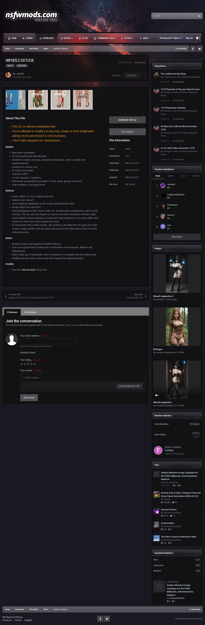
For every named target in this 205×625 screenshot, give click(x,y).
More (145, 38)
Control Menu (167, 523)
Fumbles (169, 450)
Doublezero (172, 205)
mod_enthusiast (171, 482)
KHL (169, 225)
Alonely (167, 499)
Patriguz (167, 92)
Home (12, 38)
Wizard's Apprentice (162, 402)
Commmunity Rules (104, 38)
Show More (177, 237)
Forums (27, 38)
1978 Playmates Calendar (173, 107)
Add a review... (31, 377)
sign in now (71, 325)
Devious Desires (169, 509)
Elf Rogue (157, 349)
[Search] (167, 16)
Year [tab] (183, 176)
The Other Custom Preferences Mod (178, 536)
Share (116, 75)
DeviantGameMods (172, 513)
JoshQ (20, 73)
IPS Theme (7, 617)
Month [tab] (170, 176)
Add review (29, 397)
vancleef (171, 184)
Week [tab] (157, 176)
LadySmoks (168, 77)
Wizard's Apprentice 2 (163, 296)
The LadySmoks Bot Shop (173, 73)
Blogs (83, 38)
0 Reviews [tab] (12, 312)
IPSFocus (19, 617)
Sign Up (189, 38)
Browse (66, 38)
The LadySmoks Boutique (188, 77)
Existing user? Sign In (171, 38)
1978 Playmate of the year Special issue (180, 89)
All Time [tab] (196, 176)
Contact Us (7, 620)
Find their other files (22, 77)
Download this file (127, 119)
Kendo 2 (171, 215)
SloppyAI (28, 620)
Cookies (18, 620)
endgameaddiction (176, 194)
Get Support (127, 131)
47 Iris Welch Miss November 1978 (178, 148)
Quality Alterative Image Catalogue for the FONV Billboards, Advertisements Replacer (179, 475)
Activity (127, 38)
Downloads (46, 38)
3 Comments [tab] (30, 312)
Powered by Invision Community (189, 619)
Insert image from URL (129, 386)
